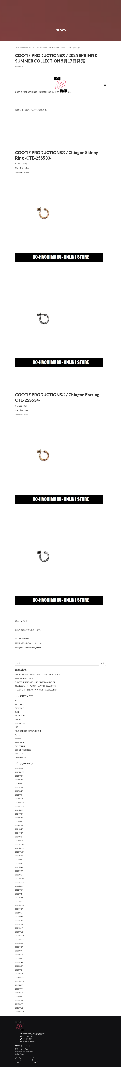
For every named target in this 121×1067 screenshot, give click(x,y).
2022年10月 (19, 882)
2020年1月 (19, 974)
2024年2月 (19, 837)
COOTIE (18, 720)
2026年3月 (19, 768)
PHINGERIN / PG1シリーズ (25, 678)
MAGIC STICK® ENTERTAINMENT (28, 731)
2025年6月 (19, 784)
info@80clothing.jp (27, 1042)
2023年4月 (19, 867)
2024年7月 (19, 818)
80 (16, 701)
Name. (17, 735)
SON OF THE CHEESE (23, 750)
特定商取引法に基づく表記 (24, 1051)
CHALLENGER (20, 716)
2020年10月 (19, 939)
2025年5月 (19, 787)
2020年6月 (19, 955)
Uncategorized (20, 758)
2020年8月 (19, 947)
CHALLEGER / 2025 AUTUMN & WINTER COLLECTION (35, 686)
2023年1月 (19, 875)
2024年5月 (19, 825)
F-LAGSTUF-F (20, 723)
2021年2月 (19, 924)
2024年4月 (19, 829)
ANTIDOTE (19, 704)
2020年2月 (19, 970)
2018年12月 (19, 1008)
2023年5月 (19, 863)
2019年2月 (19, 1004)
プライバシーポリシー (22, 1049)
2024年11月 (19, 803)
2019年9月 (19, 985)
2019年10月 (19, 981)
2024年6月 (19, 822)
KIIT (16, 727)
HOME (17, 48)
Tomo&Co (19, 754)
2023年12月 (19, 844)
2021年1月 (19, 928)
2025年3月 (19, 795)
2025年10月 (19, 772)
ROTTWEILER (20, 746)
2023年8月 (19, 856)
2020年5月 (19, 959)
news (23, 48)
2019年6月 (19, 993)
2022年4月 (19, 894)
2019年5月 (19, 997)
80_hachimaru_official (33, 648)
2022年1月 (19, 901)
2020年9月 (19, 943)
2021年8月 (19, 909)
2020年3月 (19, 966)
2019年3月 (19, 1000)
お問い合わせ (19, 1054)
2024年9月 (19, 810)
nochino (18, 739)
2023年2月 (19, 871)
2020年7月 (19, 951)
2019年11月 (19, 977)
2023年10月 (19, 852)
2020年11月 (19, 936)
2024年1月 (19, 841)
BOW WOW (19, 708)
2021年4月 (19, 917)
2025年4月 (19, 791)
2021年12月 (19, 905)
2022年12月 (19, 879)
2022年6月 (19, 886)
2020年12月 (19, 932)
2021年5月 (19, 913)
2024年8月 (19, 814)
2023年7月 (19, 860)
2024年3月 (19, 833)
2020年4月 (19, 962)
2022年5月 (19, 890)
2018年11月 (19, 1012)
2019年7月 (19, 989)
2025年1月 (19, 799)
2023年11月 (19, 848)
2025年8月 (19, 776)
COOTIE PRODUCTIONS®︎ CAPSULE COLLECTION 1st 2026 (37, 675)
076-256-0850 (26, 1039)
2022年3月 (19, 898)
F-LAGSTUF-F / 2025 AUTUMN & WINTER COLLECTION (36, 690)
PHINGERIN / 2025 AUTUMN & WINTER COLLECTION (35, 682)
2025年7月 (19, 780)
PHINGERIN (19, 742)
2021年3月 (19, 920)
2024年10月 (19, 806)
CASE (17, 712)
